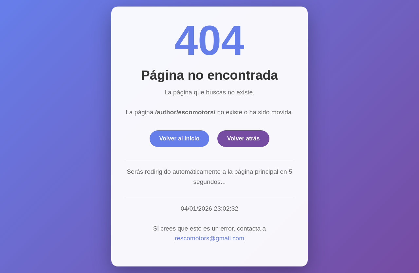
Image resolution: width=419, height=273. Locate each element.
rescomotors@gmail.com (209, 238)
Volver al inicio (179, 138)
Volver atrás (243, 138)
